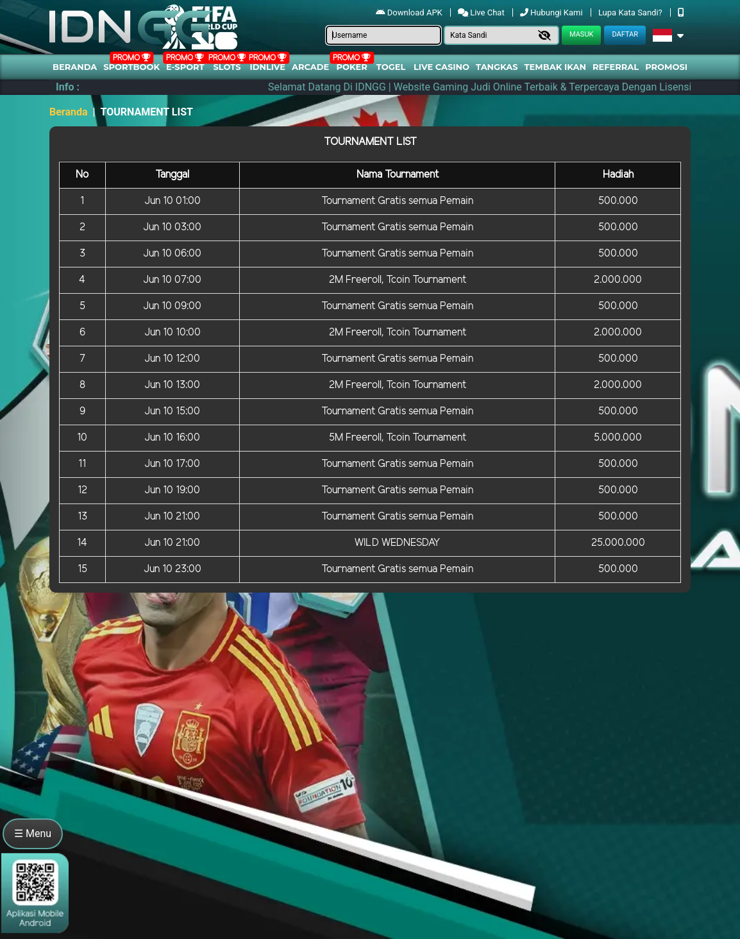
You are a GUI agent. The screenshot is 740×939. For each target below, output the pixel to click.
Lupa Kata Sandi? (631, 12)
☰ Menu (32, 833)
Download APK (410, 12)
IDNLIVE (267, 67)
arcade (310, 67)
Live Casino (441, 67)
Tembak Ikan (555, 67)
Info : (68, 87)
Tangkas (497, 67)
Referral (616, 67)
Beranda (75, 67)
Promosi (666, 67)
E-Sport (185, 67)
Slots (226, 67)
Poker (352, 67)
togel (390, 67)
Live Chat (481, 12)
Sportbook (131, 67)
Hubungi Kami (552, 12)
